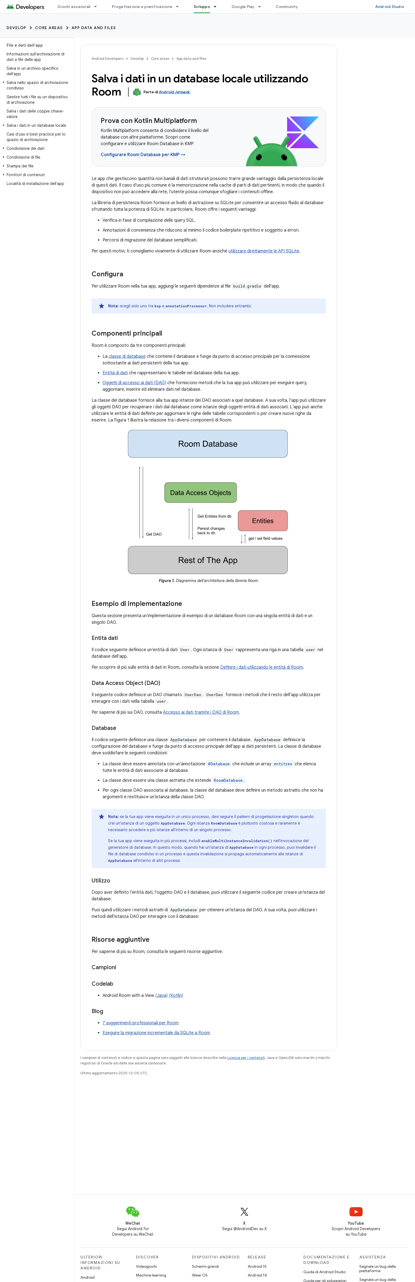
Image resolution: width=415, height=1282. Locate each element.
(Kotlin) (176, 995)
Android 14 (257, 1275)
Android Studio (389, 6)
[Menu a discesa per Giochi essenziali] (98, 6)
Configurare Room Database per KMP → (143, 155)
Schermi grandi (205, 1266)
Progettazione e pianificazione (142, 6)
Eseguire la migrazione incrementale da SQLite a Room (156, 1033)
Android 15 (257, 1266)
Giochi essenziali (74, 6)
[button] (36, 85)
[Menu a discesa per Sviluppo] (217, 6)
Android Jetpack (174, 91)
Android (87, 1277)
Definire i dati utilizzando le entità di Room (261, 667)
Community (287, 6)
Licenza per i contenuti (246, 1057)
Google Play (243, 6)
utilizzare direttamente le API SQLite (263, 251)
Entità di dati (115, 373)
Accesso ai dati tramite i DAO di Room (201, 712)
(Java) (161, 995)
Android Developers (107, 58)
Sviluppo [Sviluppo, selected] (202, 6)
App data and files (94, 27)
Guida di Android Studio (324, 1271)
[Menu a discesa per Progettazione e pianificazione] (179, 6)
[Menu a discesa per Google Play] (262, 6)
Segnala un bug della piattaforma (377, 1268)
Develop (16, 27)
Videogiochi (146, 1266)
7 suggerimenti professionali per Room (141, 1023)
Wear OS (200, 1275)
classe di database (127, 356)
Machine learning (151, 1275)
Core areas (49, 27)
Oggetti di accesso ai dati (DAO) (134, 383)
